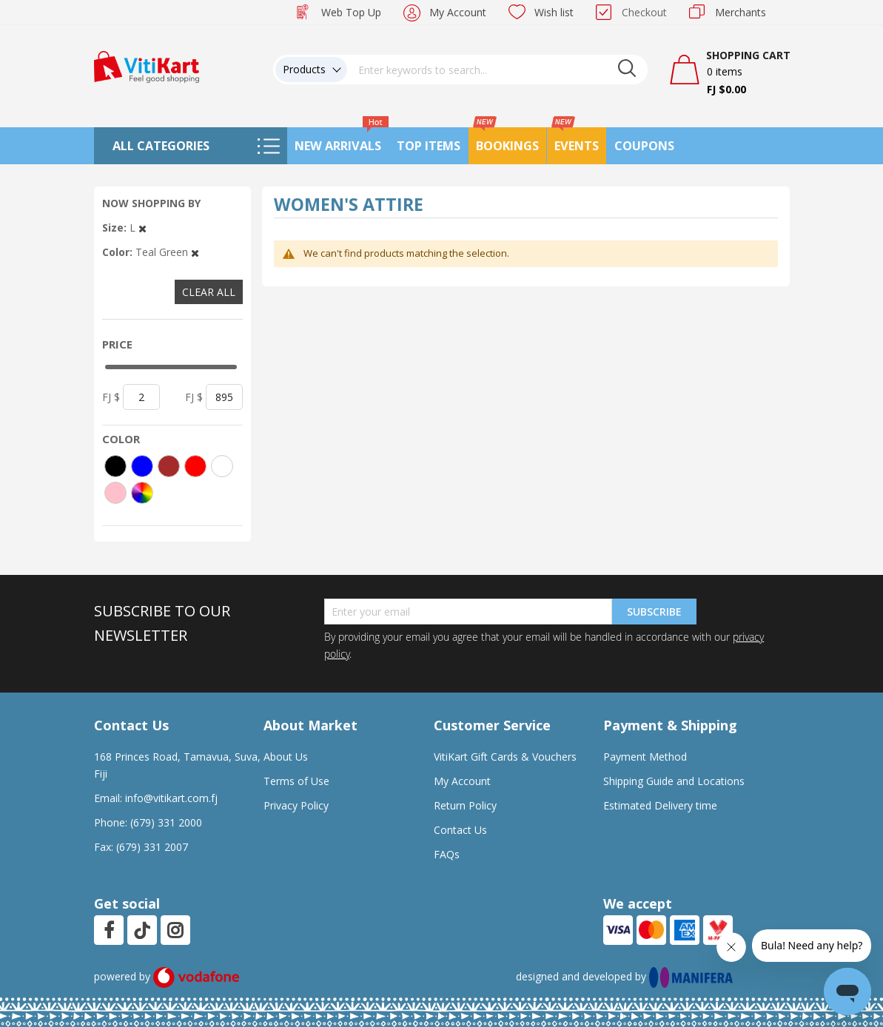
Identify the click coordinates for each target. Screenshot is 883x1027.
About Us (285, 757)
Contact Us (460, 830)
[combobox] (497, 69)
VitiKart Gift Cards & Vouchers (505, 757)
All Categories (161, 146)
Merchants (740, 12)
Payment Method (645, 757)
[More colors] (142, 492)
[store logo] (146, 65)
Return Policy (465, 805)
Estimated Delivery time (660, 805)
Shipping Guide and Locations (674, 781)
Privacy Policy (296, 805)
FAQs (447, 854)
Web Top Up (351, 12)
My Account (457, 12)
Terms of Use (296, 781)
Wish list (554, 12)
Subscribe (654, 612)
